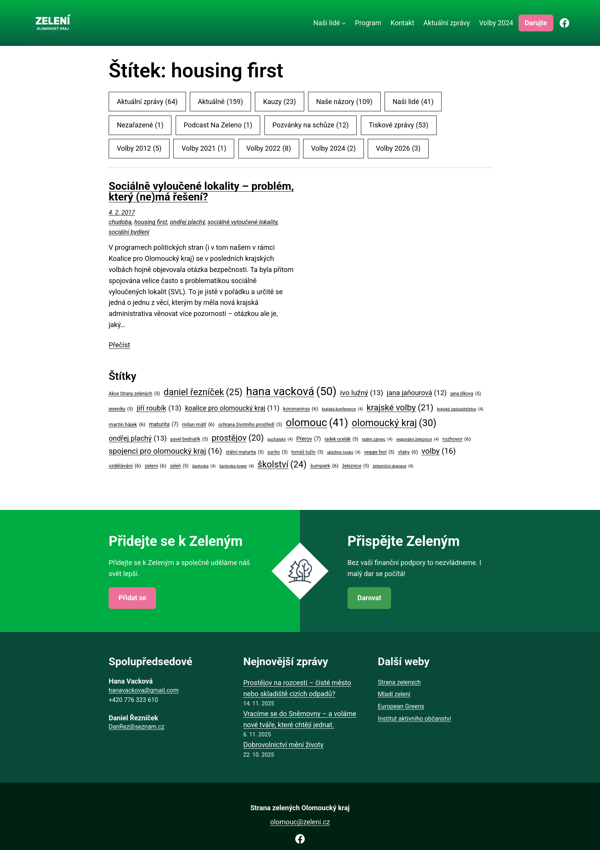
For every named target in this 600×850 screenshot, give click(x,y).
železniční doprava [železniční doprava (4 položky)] (393, 466)
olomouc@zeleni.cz (300, 822)
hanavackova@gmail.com (144, 690)
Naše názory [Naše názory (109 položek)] (344, 101)
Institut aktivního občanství (414, 718)
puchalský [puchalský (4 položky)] (280, 439)
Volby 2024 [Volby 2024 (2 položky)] (333, 148)
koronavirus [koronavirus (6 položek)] (300, 409)
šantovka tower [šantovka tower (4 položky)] (236, 466)
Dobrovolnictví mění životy (283, 745)
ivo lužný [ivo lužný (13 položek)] (361, 393)
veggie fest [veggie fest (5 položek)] (379, 452)
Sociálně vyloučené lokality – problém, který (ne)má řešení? (201, 191)
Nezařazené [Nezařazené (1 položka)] (140, 125)
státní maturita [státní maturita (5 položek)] (245, 452)
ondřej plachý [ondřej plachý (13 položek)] (138, 438)
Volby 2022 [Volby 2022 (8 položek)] (268, 148)
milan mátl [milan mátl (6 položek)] (198, 424)
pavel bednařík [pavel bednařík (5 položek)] (189, 439)
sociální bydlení (129, 232)
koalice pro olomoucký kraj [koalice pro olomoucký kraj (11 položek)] (232, 408)
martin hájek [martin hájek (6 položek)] (127, 424)
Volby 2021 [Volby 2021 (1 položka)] (203, 148)
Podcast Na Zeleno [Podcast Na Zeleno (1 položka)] (218, 125)
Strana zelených (399, 682)
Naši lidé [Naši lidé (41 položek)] (413, 101)
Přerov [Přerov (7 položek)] (308, 439)
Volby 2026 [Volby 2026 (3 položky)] (398, 148)
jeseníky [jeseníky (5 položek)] (121, 409)
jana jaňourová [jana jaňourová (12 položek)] (417, 392)
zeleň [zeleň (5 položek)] (179, 466)
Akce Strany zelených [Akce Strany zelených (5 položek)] (134, 393)
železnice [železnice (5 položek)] (355, 466)
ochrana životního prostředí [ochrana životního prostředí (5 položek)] (250, 424)
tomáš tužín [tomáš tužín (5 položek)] (307, 452)
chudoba (120, 222)
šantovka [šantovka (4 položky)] (203, 466)
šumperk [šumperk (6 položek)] (324, 466)
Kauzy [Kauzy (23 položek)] (279, 101)
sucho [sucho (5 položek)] (277, 452)
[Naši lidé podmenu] (344, 23)
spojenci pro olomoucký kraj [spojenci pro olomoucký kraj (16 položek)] (165, 451)
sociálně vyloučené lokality (242, 222)
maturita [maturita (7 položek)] (163, 424)
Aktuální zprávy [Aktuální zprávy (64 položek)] (147, 101)
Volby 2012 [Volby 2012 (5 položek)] (139, 148)
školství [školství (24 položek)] (282, 465)
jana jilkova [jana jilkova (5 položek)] (465, 393)
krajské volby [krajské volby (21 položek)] (400, 407)
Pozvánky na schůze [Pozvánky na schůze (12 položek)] (310, 125)
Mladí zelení (394, 694)
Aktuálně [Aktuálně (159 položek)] (220, 101)
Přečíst (119, 345)
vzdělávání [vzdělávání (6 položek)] (125, 466)
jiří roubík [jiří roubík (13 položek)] (159, 408)
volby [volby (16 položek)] (439, 451)
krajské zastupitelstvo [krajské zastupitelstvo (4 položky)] (460, 409)
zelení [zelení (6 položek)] (155, 466)
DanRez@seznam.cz (136, 726)
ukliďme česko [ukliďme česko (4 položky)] (343, 452)
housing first (150, 222)
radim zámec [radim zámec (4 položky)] (377, 439)
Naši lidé (326, 23)
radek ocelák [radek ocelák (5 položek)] (341, 439)
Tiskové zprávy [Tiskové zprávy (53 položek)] (399, 125)
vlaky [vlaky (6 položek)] (408, 452)
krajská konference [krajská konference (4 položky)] (342, 409)
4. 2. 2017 (122, 212)
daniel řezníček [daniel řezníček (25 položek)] (203, 392)
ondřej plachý (187, 222)
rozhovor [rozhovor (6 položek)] (456, 439)
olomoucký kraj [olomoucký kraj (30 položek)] (394, 423)
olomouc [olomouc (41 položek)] (317, 422)
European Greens (401, 706)
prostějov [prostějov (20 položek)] (238, 438)
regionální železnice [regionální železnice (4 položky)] (417, 439)
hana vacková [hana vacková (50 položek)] (291, 392)
